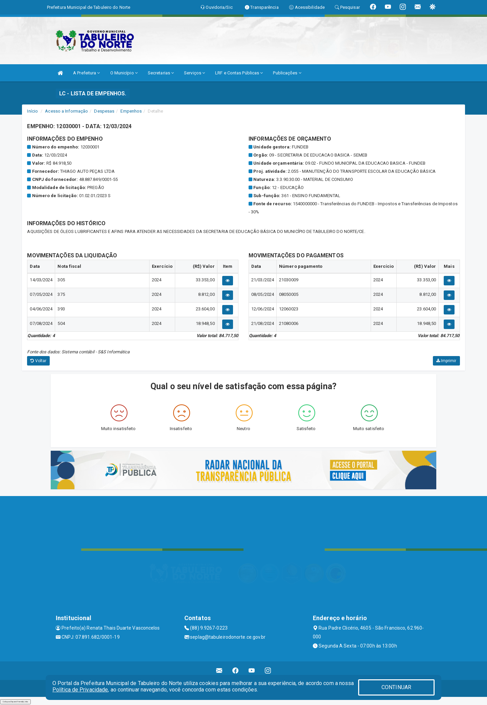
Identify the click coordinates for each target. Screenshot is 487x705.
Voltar (38, 360)
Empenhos (131, 111)
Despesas (104, 111)
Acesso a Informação (66, 111)
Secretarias (161, 72)
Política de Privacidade (80, 689)
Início (32, 111)
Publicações (287, 72)
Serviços (194, 72)
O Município (124, 72)
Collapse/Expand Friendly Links (15, 702)
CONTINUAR (396, 687)
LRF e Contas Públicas (239, 72)
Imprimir (446, 360)
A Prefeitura (86, 72)
